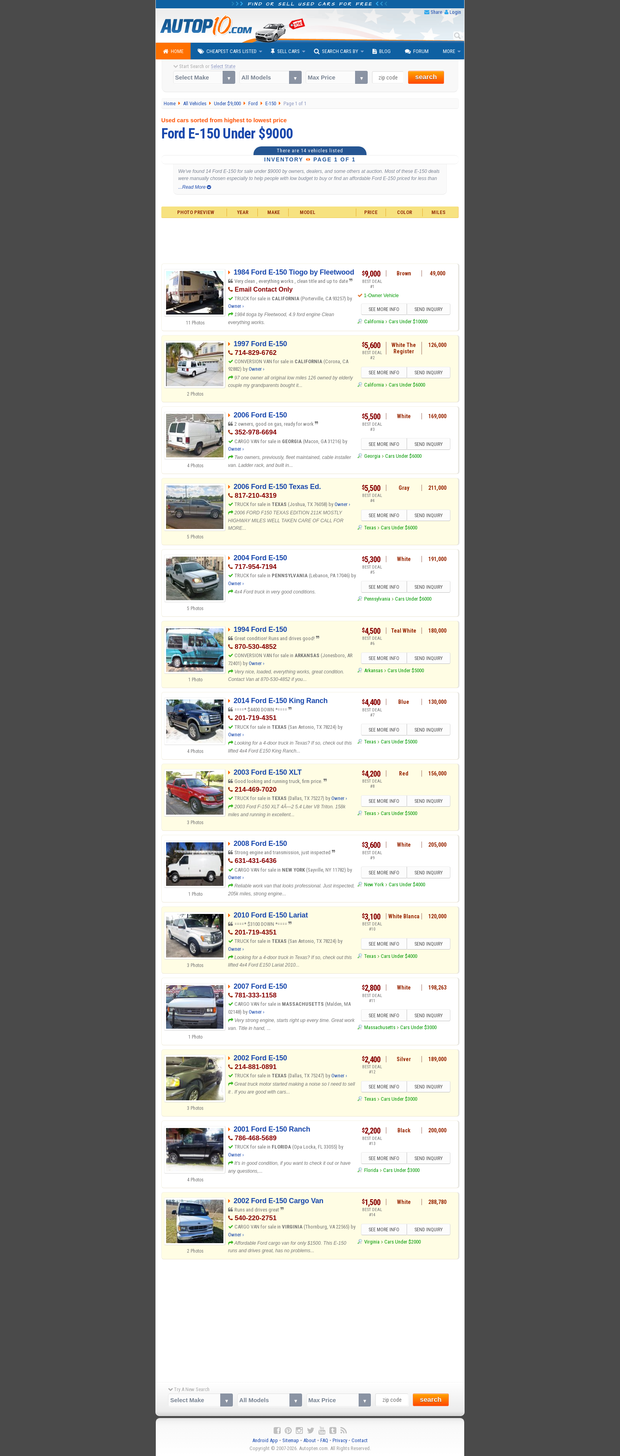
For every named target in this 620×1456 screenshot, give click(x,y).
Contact (360, 1440)
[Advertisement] (310, 240)
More (449, 51)
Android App (265, 1440)
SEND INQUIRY (428, 309)
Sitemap (290, 1440)
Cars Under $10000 (408, 321)
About (309, 1440)
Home (173, 51)
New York (374, 884)
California (374, 321)
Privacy (340, 1440)
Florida (371, 1170)
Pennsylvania (377, 599)
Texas (370, 528)
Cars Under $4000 (407, 884)
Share (436, 12)
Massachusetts (379, 1027)
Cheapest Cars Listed (227, 51)
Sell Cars (285, 51)
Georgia (372, 456)
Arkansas (373, 670)
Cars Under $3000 (418, 1027)
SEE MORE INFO (384, 309)
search (426, 77)
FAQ (324, 1440)
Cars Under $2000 (402, 1242)
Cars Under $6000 (407, 385)
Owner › (236, 306)
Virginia (372, 1242)
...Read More (194, 187)
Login (455, 12)
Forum (417, 51)
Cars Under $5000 (406, 670)
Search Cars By (336, 51)
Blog (381, 51)
